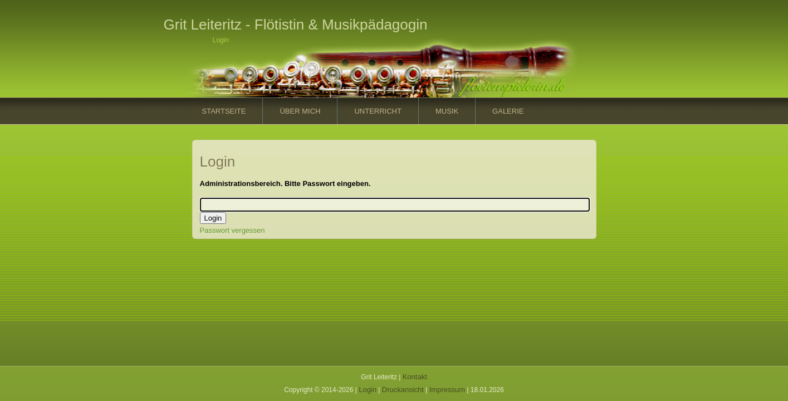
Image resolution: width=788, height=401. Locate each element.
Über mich (300, 111)
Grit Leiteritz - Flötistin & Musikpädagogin (296, 24)
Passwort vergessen (232, 230)
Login (367, 389)
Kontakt (415, 377)
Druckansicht (403, 389)
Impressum (447, 389)
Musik (446, 111)
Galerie (507, 111)
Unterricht (378, 111)
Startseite (224, 111)
